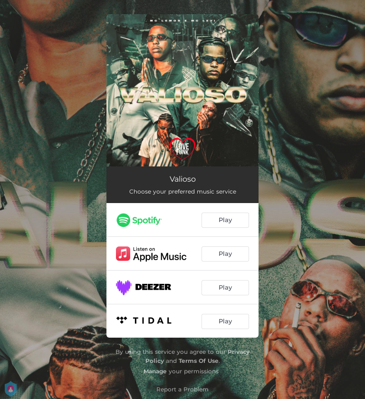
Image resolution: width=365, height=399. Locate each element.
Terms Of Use (199, 360)
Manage (155, 371)
